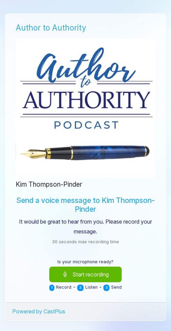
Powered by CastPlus (38, 311)
